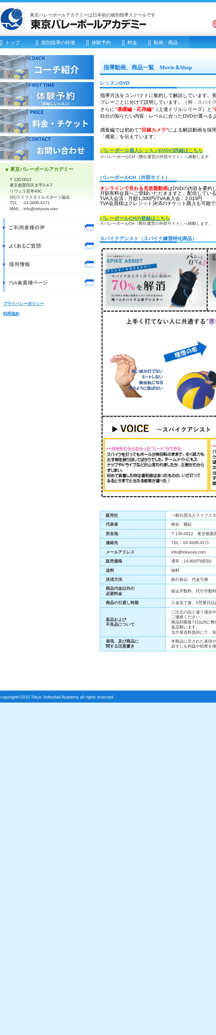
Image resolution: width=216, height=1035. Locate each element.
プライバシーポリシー (23, 303)
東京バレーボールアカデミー (89, 24)
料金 (47, 121)
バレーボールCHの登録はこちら (135, 218)
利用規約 (11, 313)
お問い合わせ (47, 148)
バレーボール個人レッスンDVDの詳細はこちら (151, 150)
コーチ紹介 (47, 67)
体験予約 (47, 94)
